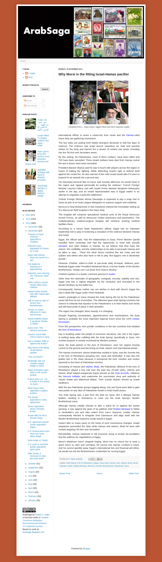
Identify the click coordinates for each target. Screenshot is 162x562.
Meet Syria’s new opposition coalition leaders (38, 390)
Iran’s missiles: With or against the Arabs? (38, 342)
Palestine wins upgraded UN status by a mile (38, 248)
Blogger (86, 548)
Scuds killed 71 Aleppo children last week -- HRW (43, 140)
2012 (28, 223)
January (32, 500)
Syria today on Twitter (38, 440)
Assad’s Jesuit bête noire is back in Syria (38, 335)
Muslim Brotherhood (104, 466)
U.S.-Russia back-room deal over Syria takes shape (39, 433)
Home (23, 61)
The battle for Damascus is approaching (35, 266)
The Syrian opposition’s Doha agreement (37, 399)
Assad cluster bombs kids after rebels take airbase (38, 294)
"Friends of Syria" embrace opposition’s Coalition (36, 238)
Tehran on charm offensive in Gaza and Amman (37, 312)
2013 (28, 219)
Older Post (134, 473)
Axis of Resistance (85, 463)
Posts (28, 100)
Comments (30, 106)
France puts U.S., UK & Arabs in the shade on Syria (38, 381)
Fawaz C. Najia (42, 514)
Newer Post (64, 473)
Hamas (113, 463)
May (30, 484)
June (30, 480)
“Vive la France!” (35, 357)
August (31, 472)
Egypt (96, 463)
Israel (70, 466)
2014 (28, 215)
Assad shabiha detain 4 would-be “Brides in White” (38, 321)
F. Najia (72, 459)
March (31, 492)
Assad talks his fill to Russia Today (37, 416)
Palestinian (118, 466)
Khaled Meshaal (80, 466)
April (30, 488)
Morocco (91, 466)
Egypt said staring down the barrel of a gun (38, 257)
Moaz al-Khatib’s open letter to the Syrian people (38, 372)
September (33, 467)
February (32, 496)
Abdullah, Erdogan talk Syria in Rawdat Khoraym (43, 175)
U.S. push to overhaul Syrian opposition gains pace (38, 447)
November (33, 231)
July (30, 476)
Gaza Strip (104, 463)
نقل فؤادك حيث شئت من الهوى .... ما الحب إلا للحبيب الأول (43, 124)
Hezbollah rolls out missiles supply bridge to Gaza (36, 363)
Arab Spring (71, 463)
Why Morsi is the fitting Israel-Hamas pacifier (38, 350)
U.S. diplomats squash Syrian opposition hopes (38, 424)
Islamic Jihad (126, 463)
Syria (126, 466)
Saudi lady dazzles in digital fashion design (42, 191)
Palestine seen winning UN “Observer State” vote (38, 276)
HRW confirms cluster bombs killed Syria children (38, 285)
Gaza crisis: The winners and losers (38, 329)
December (33, 227)
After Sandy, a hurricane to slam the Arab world (37, 456)
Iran (118, 463)
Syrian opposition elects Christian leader (36, 409)
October (32, 463)
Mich (30, 77)
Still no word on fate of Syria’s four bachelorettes (38, 303)
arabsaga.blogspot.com (33, 532)
